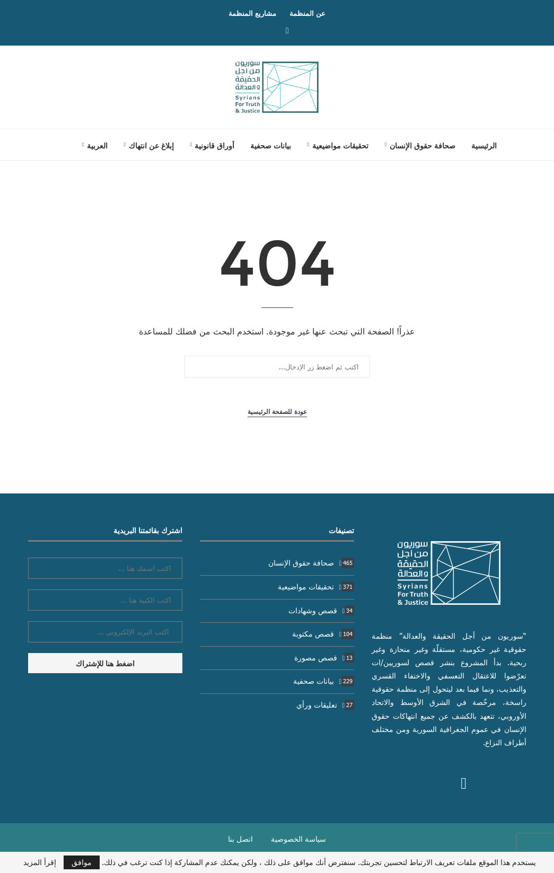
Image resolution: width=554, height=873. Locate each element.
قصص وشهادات (321, 610)
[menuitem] (95, 145)
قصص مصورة (324, 657)
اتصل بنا (240, 839)
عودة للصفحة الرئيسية (277, 412)
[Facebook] (287, 30)
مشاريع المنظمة (252, 13)
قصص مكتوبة (323, 634)
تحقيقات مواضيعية (340, 145)
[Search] (54, 144)
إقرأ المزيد (39, 862)
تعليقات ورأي (325, 705)
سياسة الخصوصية (298, 839)
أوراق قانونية (214, 145)
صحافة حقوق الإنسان (422, 145)
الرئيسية (484, 145)
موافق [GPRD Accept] (82, 862)
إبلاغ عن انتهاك (151, 145)
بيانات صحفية (270, 145)
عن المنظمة (307, 13)
